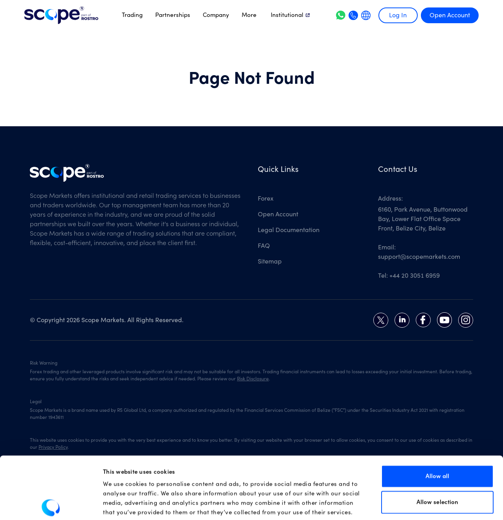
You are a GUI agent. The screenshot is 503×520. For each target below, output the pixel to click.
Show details (407, 504)
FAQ (264, 245)
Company (216, 14)
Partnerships (172, 14)
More (249, 14)
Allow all (438, 436)
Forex (266, 198)
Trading (132, 14)
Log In (398, 15)
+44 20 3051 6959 (414, 275)
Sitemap (270, 261)
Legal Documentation (288, 230)
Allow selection (438, 462)
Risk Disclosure (253, 379)
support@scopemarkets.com (419, 256)
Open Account (450, 15)
